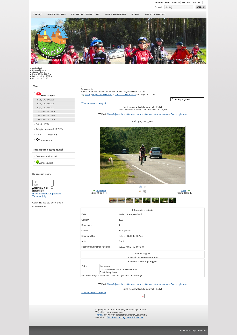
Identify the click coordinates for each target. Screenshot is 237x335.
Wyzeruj (186, 2)
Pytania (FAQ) (42, 124)
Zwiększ (176, 2)
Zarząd (37, 14)
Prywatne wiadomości (46, 156)
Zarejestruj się (39, 196)
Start (87, 94)
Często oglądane (178, 114)
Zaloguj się (38, 190)
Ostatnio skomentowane (157, 114)
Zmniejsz (197, 2)
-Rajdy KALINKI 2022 (45, 108)
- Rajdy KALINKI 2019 (46, 112)
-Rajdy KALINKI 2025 (45, 100)
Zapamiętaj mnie (40, 188)
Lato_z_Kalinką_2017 (125, 94)
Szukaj (200, 7)
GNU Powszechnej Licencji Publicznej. (125, 317)
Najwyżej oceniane (116, 114)
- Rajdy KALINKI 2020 (46, 115)
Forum (135, 14)
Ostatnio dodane (135, 114)
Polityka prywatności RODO (49, 129)
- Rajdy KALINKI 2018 (46, 119)
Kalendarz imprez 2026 (85, 14)
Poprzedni (101, 190)
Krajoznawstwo (155, 14)
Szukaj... (159, 7)
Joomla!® (201, 330)
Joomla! (99, 314)
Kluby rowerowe (115, 14)
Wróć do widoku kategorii (93, 103)
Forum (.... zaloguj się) (47, 134)
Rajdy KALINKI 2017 (102, 94)
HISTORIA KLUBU (56, 14)
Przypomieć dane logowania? (46, 193)
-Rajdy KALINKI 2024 (45, 104)
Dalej (183, 190)
